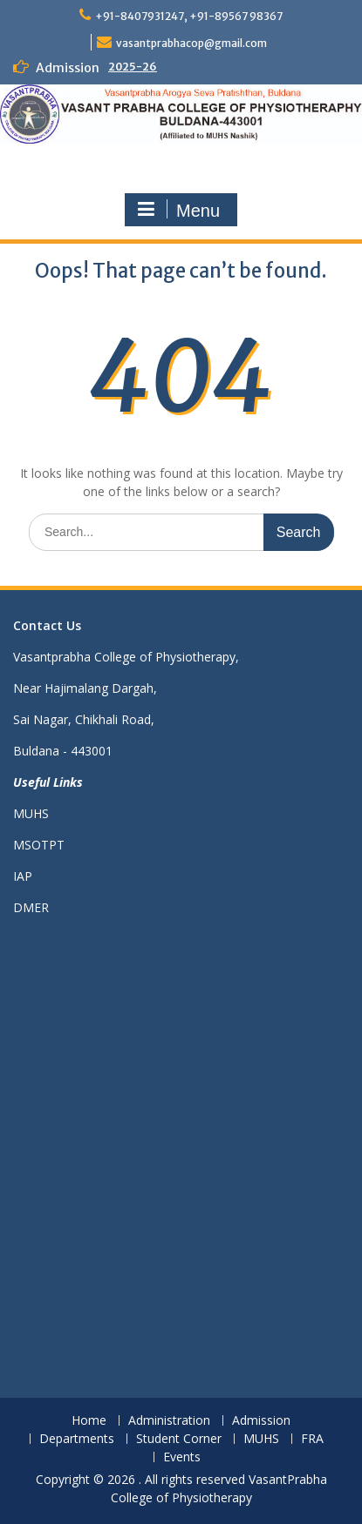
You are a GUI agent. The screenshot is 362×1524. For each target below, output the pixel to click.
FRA (312, 1439)
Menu (179, 209)
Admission (261, 1421)
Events (182, 1457)
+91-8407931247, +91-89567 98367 (189, 16)
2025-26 (132, 66)
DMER (31, 907)
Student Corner (179, 1439)
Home (89, 1421)
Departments (76, 1439)
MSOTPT (39, 844)
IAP (22, 876)
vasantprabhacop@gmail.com (191, 43)
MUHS (31, 813)
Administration (169, 1421)
